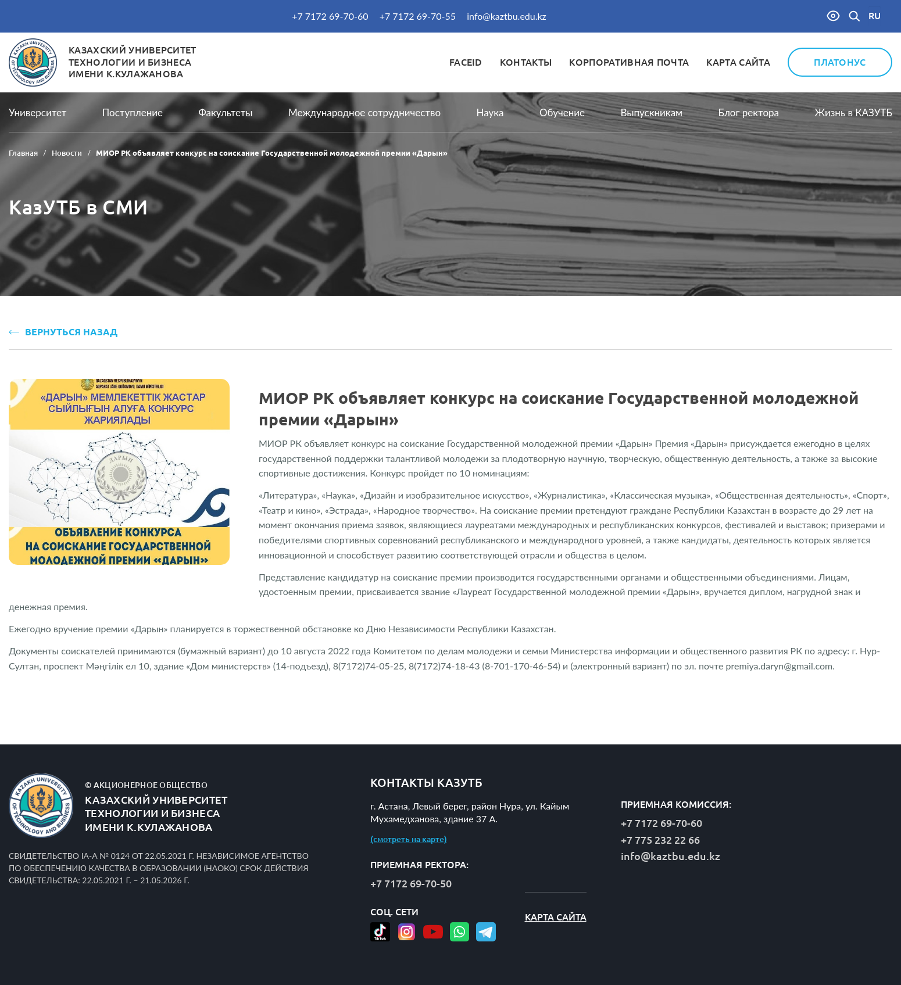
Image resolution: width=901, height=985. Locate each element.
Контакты (526, 62)
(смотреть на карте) (408, 839)
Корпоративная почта (629, 62)
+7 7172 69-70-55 (418, 16)
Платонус (840, 62)
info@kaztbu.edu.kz (506, 16)
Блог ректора (748, 112)
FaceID (465, 62)
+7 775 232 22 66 (660, 840)
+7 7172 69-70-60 (330, 16)
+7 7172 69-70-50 (411, 883)
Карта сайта (738, 62)
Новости (67, 153)
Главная (23, 153)
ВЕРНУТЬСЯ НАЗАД (63, 332)
